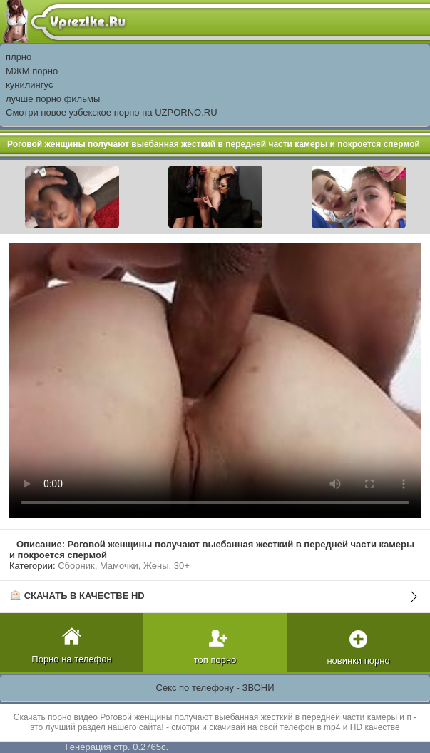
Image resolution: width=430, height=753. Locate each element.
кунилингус (29, 84)
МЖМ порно (32, 71)
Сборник (76, 565)
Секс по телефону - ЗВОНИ (215, 687)
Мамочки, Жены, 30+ (145, 565)
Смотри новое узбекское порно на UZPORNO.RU (111, 112)
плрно (18, 56)
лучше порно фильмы (53, 99)
